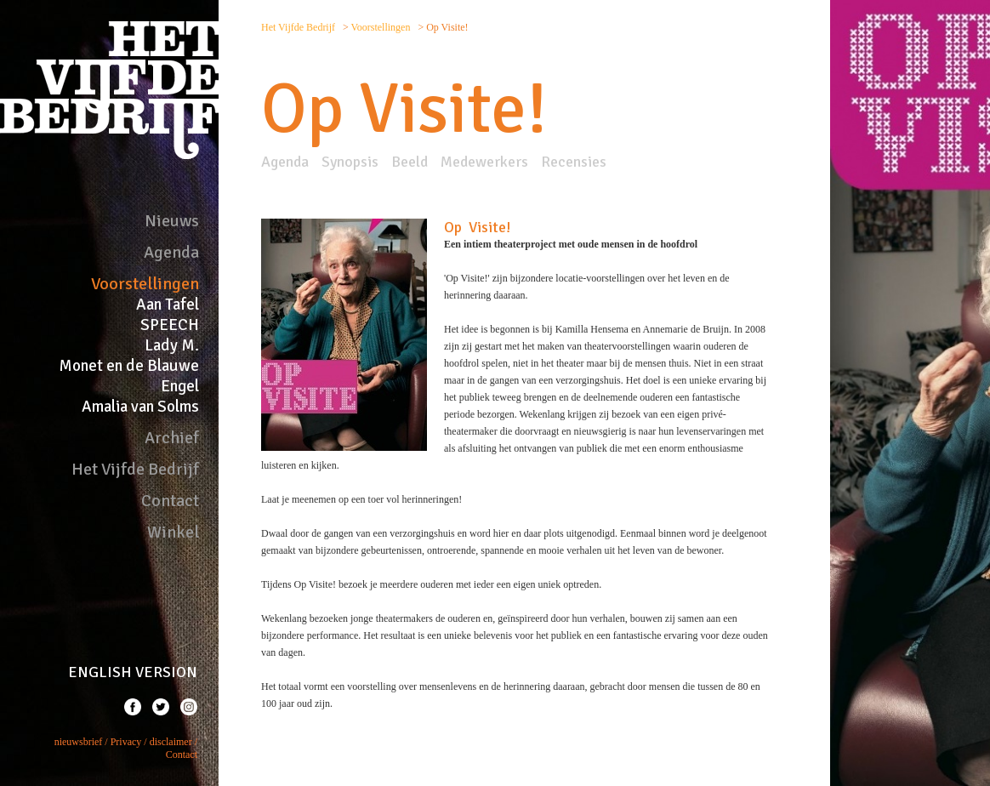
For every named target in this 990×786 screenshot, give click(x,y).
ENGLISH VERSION (132, 672)
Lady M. (172, 345)
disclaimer (171, 742)
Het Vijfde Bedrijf (135, 469)
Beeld (409, 161)
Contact (170, 500)
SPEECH (169, 325)
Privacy (126, 742)
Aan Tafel (167, 304)
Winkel (173, 532)
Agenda (171, 252)
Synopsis (349, 161)
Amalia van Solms (140, 406)
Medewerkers (484, 161)
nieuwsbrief (78, 742)
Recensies (573, 161)
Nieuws (172, 220)
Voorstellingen (145, 283)
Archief (172, 437)
